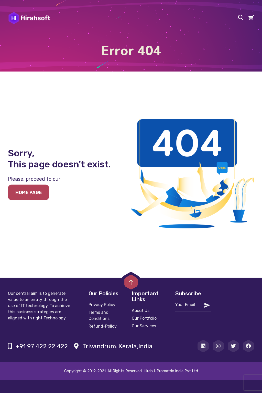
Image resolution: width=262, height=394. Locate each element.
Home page (28, 193)
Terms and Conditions (99, 316)
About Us (140, 311)
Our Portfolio (144, 319)
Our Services (144, 327)
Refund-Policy (103, 327)
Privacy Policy (102, 305)
